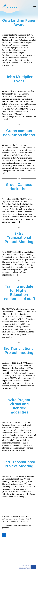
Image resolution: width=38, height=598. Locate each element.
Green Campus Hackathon (19, 186)
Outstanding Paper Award (19, 22)
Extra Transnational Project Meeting (19, 237)
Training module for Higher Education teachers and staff (19, 292)
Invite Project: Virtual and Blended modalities (19, 406)
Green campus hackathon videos (19, 133)
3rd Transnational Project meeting (19, 350)
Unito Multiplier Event (19, 79)
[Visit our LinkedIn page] (19, 535)
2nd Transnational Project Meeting (19, 464)
